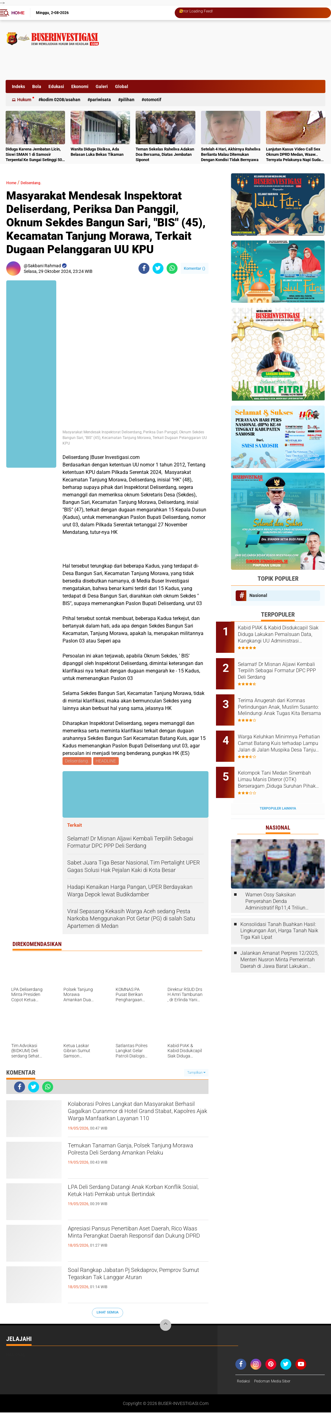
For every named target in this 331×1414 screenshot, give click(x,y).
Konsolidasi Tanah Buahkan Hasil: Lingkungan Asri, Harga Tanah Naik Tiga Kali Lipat (279, 906)
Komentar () (194, 268)
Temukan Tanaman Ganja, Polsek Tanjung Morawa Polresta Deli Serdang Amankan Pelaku (136, 1158)
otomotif (152, 99)
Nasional (258, 595)
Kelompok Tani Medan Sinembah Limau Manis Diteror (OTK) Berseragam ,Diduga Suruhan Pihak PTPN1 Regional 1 (286, 760)
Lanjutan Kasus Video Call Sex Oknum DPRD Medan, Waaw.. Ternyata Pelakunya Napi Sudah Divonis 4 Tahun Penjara (294, 155)
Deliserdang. (38, 182)
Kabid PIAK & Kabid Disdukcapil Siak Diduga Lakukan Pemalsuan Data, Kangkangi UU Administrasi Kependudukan (283, 634)
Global (121, 86)
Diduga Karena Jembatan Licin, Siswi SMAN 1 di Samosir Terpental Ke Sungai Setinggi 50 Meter (34, 155)
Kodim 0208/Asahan (60, 99)
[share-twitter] (158, 268)
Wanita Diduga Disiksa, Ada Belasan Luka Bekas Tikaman (97, 152)
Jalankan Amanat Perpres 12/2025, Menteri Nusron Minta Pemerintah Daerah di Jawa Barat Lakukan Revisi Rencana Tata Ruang (279, 936)
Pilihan (127, 99)
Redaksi (244, 1382)
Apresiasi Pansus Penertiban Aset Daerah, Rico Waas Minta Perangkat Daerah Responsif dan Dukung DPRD (132, 1241)
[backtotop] (165, 1326)
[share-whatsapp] (172, 268)
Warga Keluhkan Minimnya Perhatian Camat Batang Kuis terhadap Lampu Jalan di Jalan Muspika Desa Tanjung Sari (285, 729)
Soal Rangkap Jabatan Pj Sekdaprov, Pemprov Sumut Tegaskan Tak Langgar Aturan (137, 1283)
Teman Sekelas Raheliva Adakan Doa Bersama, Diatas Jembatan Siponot (165, 154)
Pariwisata (100, 99)
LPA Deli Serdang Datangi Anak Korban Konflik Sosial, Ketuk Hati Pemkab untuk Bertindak (138, 1200)
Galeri (102, 86)
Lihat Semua (107, 1313)
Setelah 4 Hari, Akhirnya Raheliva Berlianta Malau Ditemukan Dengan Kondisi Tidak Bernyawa (230, 154)
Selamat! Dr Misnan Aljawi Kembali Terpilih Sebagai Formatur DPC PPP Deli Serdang (282, 666)
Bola (36, 86)
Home (17, 13)
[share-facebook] (143, 268)
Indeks (18, 86)
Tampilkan (196, 1074)
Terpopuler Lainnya (278, 784)
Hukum (24, 99)
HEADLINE (107, 761)
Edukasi (56, 86)
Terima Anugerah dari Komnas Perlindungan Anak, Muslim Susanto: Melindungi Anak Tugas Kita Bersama (286, 697)
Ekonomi (79, 86)
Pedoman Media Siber (277, 1382)
